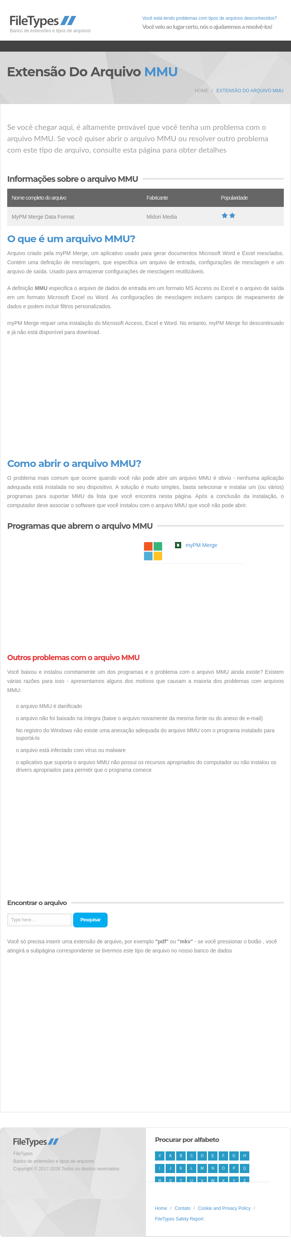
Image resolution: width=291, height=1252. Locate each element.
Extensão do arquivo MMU (249, 90)
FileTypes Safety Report (179, 1219)
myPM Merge (201, 545)
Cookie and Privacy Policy (224, 1208)
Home (201, 90)
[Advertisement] (145, 397)
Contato (183, 1208)
